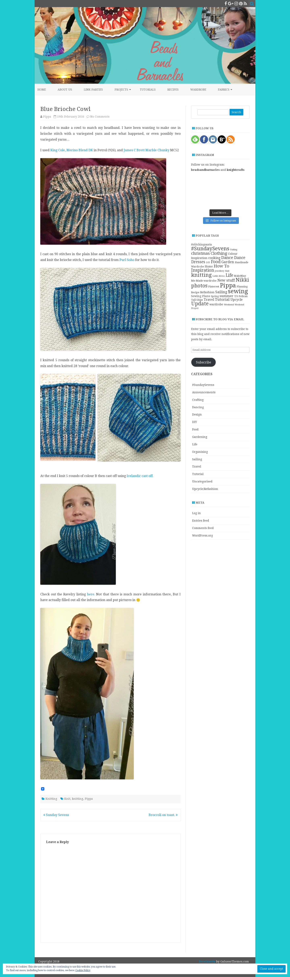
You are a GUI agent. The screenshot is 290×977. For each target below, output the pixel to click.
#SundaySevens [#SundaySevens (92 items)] (210, 248)
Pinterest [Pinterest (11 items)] (213, 286)
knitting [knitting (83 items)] (201, 275)
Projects (121, 89)
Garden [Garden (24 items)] (227, 262)
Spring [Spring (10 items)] (215, 296)
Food (195, 429)
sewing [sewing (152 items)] (238, 291)
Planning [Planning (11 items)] (242, 286)
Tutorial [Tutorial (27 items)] (222, 299)
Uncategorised (202, 481)
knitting (77, 798)
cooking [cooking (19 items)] (214, 258)
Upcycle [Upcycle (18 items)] (236, 300)
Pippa (47, 116)
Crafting (198, 399)
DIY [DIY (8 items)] (208, 262)
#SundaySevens (203, 384)
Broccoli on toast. (163, 815)
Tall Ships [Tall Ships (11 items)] (197, 299)
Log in (196, 513)
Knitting (51, 798)
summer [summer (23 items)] (226, 296)
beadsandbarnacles (205, 169)
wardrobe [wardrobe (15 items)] (216, 304)
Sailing (197, 459)
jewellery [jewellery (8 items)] (219, 271)
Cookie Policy (82, 970)
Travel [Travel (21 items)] (209, 300)
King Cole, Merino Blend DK (71, 150)
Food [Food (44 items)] (216, 261)
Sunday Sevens (56, 815)
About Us (65, 89)
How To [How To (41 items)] (221, 266)
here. (91, 594)
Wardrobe (198, 89)
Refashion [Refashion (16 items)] (207, 292)
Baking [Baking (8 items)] (233, 249)
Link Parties (93, 89)
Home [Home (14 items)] (209, 266)
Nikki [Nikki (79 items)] (242, 280)
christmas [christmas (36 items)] (200, 253)
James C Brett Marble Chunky (146, 150)
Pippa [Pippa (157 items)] (228, 285)
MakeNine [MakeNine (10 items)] (240, 276)
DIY (194, 422)
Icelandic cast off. (140, 476)
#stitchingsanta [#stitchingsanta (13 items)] (201, 244)
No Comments (100, 116)
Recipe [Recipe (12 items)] (195, 292)
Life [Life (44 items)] (229, 275)
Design (197, 414)
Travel (196, 466)
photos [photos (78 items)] (199, 286)
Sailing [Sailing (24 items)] (221, 292)
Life (194, 444)
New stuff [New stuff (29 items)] (226, 280)
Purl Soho (126, 260)
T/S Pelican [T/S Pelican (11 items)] (241, 296)
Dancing (198, 407)
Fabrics (223, 89)
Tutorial (198, 474)
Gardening (199, 436)
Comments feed (203, 528)
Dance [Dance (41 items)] (227, 257)
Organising (200, 451)
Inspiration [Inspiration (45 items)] (202, 270)
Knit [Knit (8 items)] (227, 271)
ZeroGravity (207, 961)
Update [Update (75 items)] (200, 304)
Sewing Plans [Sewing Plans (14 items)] (200, 296)
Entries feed (200, 520)
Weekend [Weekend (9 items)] (229, 304)
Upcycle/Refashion (205, 489)
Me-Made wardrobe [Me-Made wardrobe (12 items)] (203, 280)
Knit (67, 798)
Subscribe (203, 362)
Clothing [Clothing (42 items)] (219, 253)
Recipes (173, 89)
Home (41, 89)
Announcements (203, 392)
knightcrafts (235, 169)
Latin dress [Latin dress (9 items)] (218, 276)
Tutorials (148, 89)
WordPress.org (202, 535)
